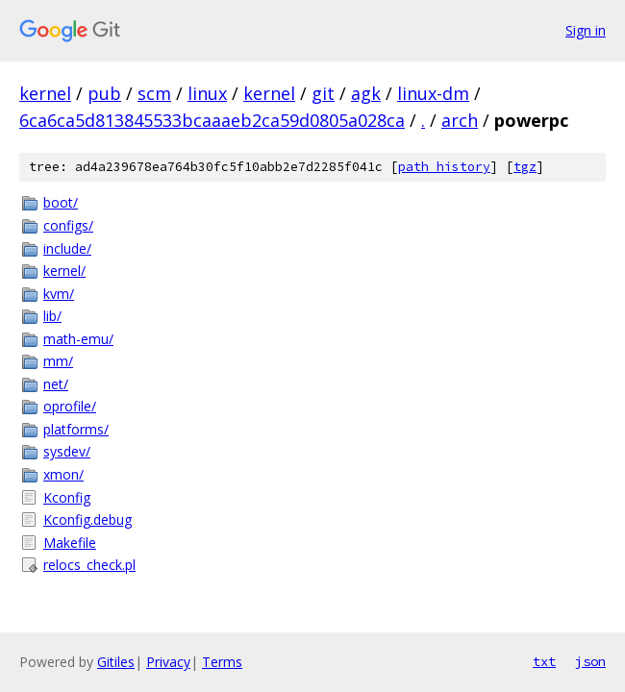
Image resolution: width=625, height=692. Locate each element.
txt (544, 661)
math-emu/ (78, 339)
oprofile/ (69, 406)
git (323, 93)
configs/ (68, 225)
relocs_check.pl (89, 565)
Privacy (168, 662)
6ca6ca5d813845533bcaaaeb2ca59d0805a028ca (212, 120)
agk (366, 93)
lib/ (52, 316)
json (590, 661)
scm (154, 93)
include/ (67, 248)
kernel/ (64, 270)
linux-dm (433, 93)
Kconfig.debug (87, 519)
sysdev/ (66, 451)
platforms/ (76, 429)
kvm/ (58, 293)
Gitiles (116, 662)
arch (459, 120)
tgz (525, 167)
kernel (45, 93)
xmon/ (63, 474)
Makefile (69, 542)
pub (104, 93)
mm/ (58, 361)
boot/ (60, 202)
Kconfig (66, 497)
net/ (55, 384)
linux (207, 93)
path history (444, 167)
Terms (222, 662)
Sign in (585, 30)
